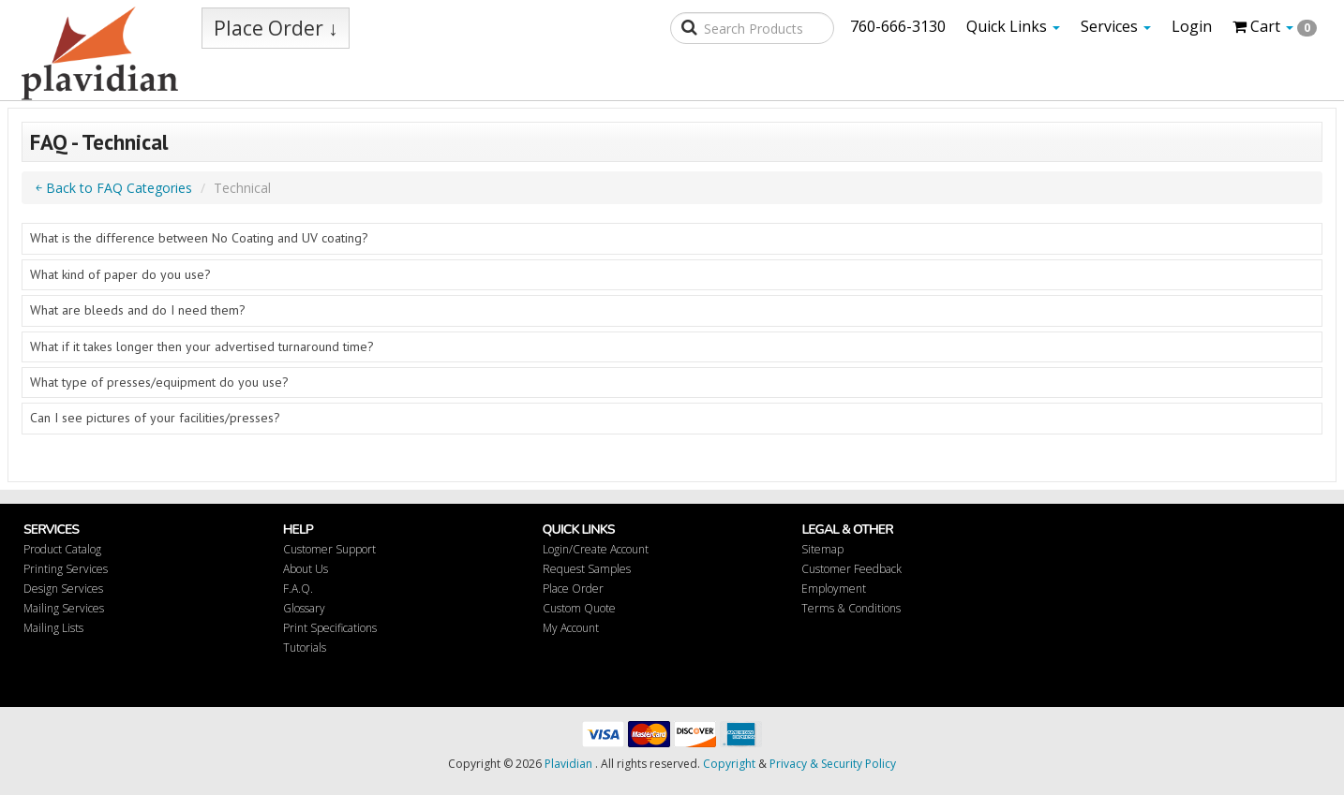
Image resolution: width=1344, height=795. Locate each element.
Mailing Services (63, 608)
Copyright (729, 764)
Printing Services (65, 569)
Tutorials (304, 647)
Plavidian (568, 764)
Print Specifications (330, 628)
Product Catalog (62, 549)
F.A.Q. (298, 588)
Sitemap (822, 549)
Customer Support (329, 549)
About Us (305, 569)
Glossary (304, 608)
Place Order (573, 588)
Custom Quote (579, 608)
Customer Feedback (851, 569)
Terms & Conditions (851, 608)
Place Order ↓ (276, 28)
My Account (571, 628)
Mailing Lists (53, 628)
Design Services (63, 588)
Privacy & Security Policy (832, 764)
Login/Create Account (596, 549)
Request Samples (587, 569)
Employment (833, 588)
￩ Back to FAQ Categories (114, 188)
